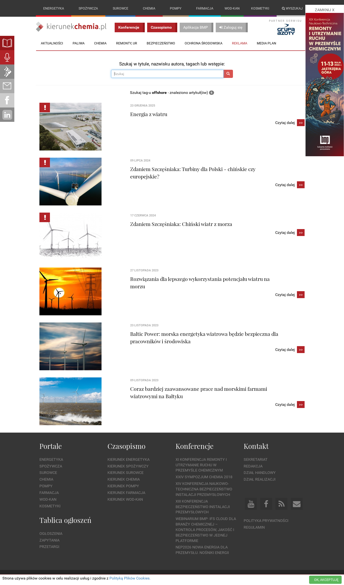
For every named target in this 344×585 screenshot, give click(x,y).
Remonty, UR (126, 43)
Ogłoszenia (50, 533)
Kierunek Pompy (123, 486)
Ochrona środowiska (203, 43)
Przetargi (49, 546)
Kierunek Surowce (126, 472)
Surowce (120, 8)
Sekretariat (256, 459)
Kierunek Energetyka (129, 459)
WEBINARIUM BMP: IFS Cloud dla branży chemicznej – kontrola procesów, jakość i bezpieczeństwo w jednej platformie (206, 529)
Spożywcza (88, 8)
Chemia (149, 8)
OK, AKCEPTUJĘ (326, 580)
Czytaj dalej (290, 123)
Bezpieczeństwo (161, 43)
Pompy (175, 8)
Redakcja (253, 466)
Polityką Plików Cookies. (129, 578)
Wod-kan (232, 8)
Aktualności (52, 43)
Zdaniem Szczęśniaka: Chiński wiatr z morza (181, 223)
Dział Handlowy (260, 472)
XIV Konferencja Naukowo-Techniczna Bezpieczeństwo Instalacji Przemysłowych (204, 489)
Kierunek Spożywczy (128, 466)
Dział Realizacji (259, 479)
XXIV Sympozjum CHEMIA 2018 (204, 477)
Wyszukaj (292, 8)
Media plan (266, 43)
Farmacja (204, 8)
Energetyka (53, 8)
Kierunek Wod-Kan (125, 499)
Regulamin (254, 527)
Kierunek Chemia (124, 479)
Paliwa (79, 43)
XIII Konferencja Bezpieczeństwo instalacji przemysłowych (203, 507)
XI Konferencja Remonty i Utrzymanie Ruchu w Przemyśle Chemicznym (201, 465)
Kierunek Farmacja (126, 492)
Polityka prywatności (266, 520)
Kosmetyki (260, 8)
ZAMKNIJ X (324, 10)
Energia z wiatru (148, 114)
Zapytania (49, 540)
